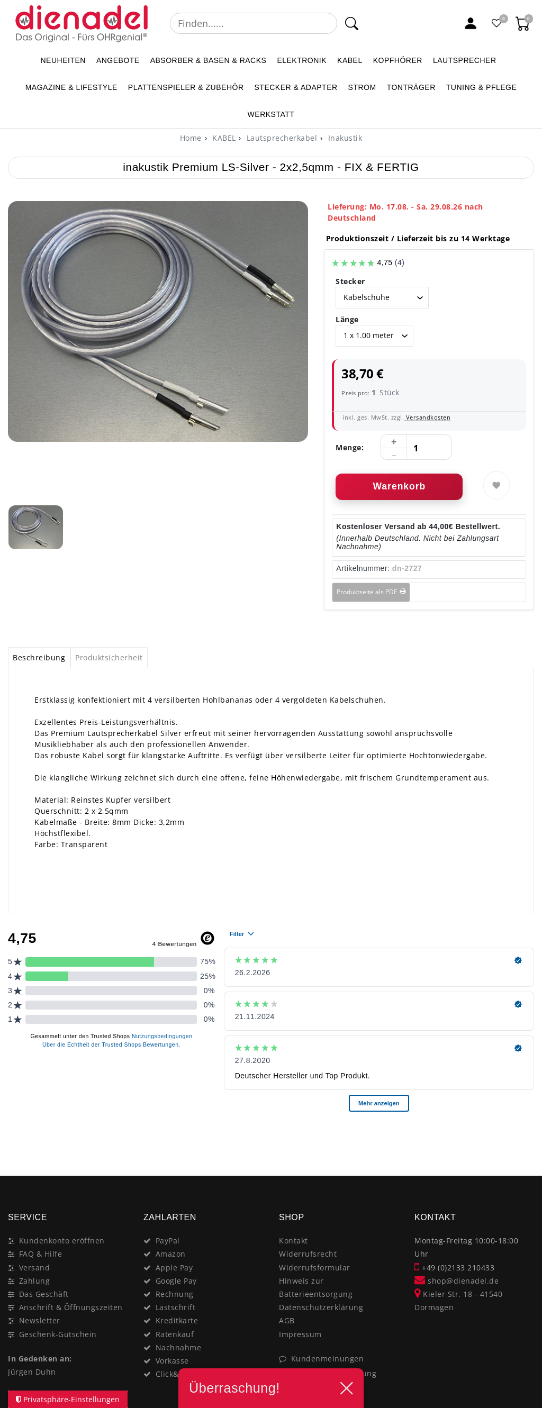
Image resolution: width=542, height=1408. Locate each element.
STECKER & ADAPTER (296, 87)
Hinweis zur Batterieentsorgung (316, 1287)
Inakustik (344, 138)
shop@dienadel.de (456, 1281)
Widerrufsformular (314, 1267)
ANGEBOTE (118, 60)
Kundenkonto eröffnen (62, 1241)
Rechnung (175, 1294)
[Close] (521, 1138)
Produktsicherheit (109, 657)
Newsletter (39, 1320)
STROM (362, 87)
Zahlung (34, 1281)
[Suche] (351, 23)
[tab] (39, 657)
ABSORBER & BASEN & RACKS (208, 60)
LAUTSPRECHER (464, 60)
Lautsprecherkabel (280, 138)
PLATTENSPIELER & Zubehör (186, 87)
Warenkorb (399, 486)
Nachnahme (179, 1347)
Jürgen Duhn (32, 1372)
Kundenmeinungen (327, 1359)
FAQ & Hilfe (40, 1254)
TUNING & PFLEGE (481, 87)
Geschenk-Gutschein (58, 1334)
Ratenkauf (175, 1334)
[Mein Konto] (470, 23)
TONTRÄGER (411, 87)
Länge (347, 319)
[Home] (191, 138)
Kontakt (293, 1241)
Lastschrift (176, 1307)
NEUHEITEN (62, 60)
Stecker (350, 281)
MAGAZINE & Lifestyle (71, 87)
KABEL (350, 60)
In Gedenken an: (40, 1359)
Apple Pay (174, 1267)
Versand (34, 1267)
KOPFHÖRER (397, 60)
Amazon (171, 1254)
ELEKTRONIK (302, 60)
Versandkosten (427, 417)
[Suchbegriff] (253, 23)
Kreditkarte (177, 1320)
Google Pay (176, 1281)
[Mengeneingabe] (416, 447)
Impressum (300, 1334)
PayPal (168, 1241)
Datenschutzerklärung (321, 1307)
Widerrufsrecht (308, 1254)
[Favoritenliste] (497, 23)
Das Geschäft (44, 1294)
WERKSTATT (271, 114)
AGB (287, 1320)
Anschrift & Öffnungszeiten (71, 1307)
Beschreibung (39, 657)
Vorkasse (172, 1361)
